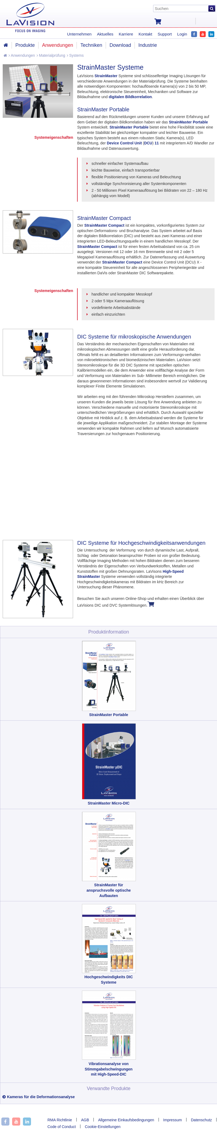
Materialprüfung (51, 55)
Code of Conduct (61, 1127)
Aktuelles (105, 34)
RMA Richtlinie (59, 1120)
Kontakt (145, 34)
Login (182, 34)
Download (120, 45)
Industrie (147, 45)
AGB (85, 1120)
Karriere (126, 34)
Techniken (91, 45)
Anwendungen (22, 55)
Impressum (172, 1120)
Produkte (25, 45)
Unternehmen (79, 34)
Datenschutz (201, 1120)
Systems (75, 55)
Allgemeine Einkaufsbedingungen (126, 1120)
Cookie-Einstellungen (102, 1127)
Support (165, 34)
